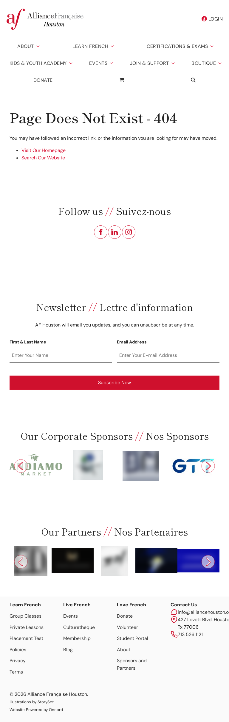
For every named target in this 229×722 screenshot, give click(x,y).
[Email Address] (168, 355)
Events (98, 63)
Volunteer (127, 627)
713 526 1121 (190, 634)
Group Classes (25, 616)
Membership (77, 638)
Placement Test (26, 638)
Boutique (203, 63)
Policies (18, 649)
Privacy (18, 660)
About (25, 46)
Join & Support (149, 63)
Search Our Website (43, 158)
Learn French (90, 46)
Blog (68, 649)
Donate (43, 80)
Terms (16, 672)
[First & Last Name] (61, 355)
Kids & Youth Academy (38, 63)
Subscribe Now (114, 382)
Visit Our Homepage (43, 150)
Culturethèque (79, 627)
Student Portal (132, 638)
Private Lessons (27, 627)
